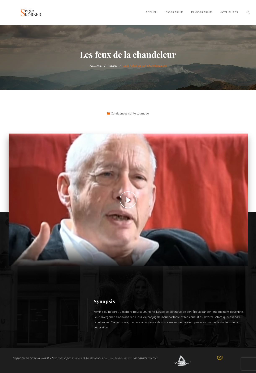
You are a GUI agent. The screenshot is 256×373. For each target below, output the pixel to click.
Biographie (174, 12)
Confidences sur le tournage (130, 114)
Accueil (151, 12)
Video (112, 66)
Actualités (229, 12)
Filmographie (201, 12)
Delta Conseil (123, 358)
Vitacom (77, 358)
